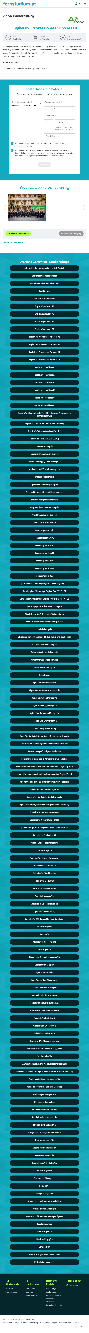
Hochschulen (55, 143)
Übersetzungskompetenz (44, 1101)
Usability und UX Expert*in (44, 1025)
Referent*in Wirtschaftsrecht (44, 522)
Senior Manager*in (44, 926)
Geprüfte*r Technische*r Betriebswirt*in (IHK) (44, 423)
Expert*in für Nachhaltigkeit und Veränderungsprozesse (44, 743)
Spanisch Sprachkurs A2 (44, 537)
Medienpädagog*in (44, 1239)
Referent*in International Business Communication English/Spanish (44, 766)
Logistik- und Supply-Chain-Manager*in (44, 461)
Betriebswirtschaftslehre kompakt (44, 283)
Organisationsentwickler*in (44, 1147)
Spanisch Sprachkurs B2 (44, 553)
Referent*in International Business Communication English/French (44, 774)
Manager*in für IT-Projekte (44, 941)
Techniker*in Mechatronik (44, 880)
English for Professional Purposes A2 (44, 336)
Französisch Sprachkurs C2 (44, 405)
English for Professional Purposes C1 (44, 351)
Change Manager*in (44, 1193)
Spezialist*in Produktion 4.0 (44, 835)
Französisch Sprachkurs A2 (44, 374)
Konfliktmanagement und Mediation (44, 1254)
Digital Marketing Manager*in (44, 705)
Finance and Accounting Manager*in (44, 957)
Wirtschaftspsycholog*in (44, 667)
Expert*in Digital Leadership (44, 728)
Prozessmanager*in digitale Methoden (44, 751)
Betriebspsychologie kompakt (44, 275)
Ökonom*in (44, 934)
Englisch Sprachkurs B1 (44, 321)
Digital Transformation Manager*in (44, 713)
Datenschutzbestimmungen (25, 153)
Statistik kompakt (44, 629)
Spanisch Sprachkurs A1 (44, 530)
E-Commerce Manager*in (44, 1178)
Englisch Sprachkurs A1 (44, 306)
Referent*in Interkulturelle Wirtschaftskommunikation (44, 758)
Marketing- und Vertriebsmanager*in (44, 469)
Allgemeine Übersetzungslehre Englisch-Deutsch (44, 268)
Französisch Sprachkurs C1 (44, 397)
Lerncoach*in (44, 1246)
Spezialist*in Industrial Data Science (44, 1002)
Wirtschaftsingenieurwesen (44, 888)
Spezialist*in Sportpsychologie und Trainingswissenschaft (44, 827)
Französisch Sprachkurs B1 (44, 382)
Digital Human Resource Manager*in (44, 690)
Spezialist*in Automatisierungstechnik (44, 789)
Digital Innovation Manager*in (44, 697)
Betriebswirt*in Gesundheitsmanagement (44, 1048)
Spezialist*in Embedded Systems (44, 903)
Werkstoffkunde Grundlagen (44, 1208)
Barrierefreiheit (65, 1322)
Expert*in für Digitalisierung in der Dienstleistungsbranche (44, 736)
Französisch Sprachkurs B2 (44, 390)
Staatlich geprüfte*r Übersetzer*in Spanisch (44, 621)
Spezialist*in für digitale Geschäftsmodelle (44, 797)
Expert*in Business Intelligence (44, 987)
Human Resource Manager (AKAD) (44, 438)
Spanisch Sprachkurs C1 (44, 560)
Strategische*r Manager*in (44, 1124)
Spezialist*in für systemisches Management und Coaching (44, 804)
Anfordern (44, 164)
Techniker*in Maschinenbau (44, 873)
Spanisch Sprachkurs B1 (44, 545)
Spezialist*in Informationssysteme (44, 812)
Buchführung (44, 290)
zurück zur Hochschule (13, 242)
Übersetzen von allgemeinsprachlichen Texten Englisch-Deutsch (44, 636)
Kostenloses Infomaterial (18, 233)
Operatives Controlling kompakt (44, 484)
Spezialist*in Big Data (44, 575)
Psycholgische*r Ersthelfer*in (44, 1162)
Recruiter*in (44, 1185)
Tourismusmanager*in (44, 1140)
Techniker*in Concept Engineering (44, 858)
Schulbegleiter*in (44, 1056)
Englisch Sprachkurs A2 (44, 313)
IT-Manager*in (44, 949)
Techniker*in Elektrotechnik (44, 865)
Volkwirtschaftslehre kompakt (44, 644)
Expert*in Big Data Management (44, 979)
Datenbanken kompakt (44, 964)
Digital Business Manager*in (44, 682)
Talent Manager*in (44, 850)
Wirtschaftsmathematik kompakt (44, 659)
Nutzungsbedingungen (50, 150)
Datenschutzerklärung (29, 1322)
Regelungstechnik (44, 1223)
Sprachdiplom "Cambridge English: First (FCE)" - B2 (44, 591)
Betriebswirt (44, 675)
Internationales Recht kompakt (44, 995)
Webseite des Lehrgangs (71, 233)
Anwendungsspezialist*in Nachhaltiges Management (44, 1063)
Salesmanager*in (44, 1231)
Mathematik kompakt (44, 476)
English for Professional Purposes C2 (44, 359)
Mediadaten (30, 1289)
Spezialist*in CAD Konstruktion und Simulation (44, 918)
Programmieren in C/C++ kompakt (44, 507)
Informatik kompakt (44, 446)
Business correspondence (44, 298)
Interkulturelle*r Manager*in (44, 1117)
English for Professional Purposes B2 (44, 344)
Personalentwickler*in (44, 1155)
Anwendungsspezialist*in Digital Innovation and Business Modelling (44, 1071)
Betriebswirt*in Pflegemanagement (44, 1040)
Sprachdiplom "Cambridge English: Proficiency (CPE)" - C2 (44, 598)
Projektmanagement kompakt (44, 514)
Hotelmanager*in (44, 1170)
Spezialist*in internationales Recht (44, 1010)
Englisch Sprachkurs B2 (44, 329)
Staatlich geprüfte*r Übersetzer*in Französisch (44, 614)
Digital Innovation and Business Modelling (44, 1086)
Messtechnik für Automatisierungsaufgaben (44, 1216)
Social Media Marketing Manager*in (44, 1079)
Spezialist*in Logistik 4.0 (44, 1018)
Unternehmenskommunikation (44, 1109)
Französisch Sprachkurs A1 (44, 367)
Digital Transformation (44, 972)
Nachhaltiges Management (44, 1094)
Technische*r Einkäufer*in (44, 1033)
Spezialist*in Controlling (44, 911)
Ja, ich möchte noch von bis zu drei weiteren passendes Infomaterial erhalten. (42, 144)
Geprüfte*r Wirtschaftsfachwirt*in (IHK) (44, 431)
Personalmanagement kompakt (44, 499)
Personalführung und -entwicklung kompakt (44, 492)
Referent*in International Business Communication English (44, 781)
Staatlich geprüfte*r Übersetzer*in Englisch (44, 606)
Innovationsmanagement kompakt (44, 453)
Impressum (7, 1322)
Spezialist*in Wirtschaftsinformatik (44, 819)
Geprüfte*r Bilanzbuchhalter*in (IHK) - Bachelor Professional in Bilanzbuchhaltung (44, 414)
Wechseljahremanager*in (44, 1262)
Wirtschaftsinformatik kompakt (44, 652)
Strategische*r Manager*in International (44, 1132)
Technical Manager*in (44, 896)
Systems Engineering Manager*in (44, 842)
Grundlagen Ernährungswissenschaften (44, 1201)
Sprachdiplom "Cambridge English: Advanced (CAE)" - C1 (44, 583)
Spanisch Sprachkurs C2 (44, 568)
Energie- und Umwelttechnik (44, 720)
